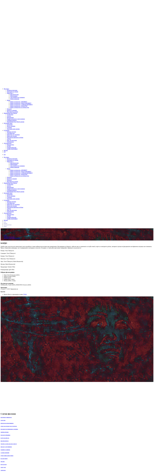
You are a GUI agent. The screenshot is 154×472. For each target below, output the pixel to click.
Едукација (6, 130)
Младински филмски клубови (15, 137)
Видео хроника (11, 126)
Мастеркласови (14, 94)
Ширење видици (11, 131)
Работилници (13, 96)
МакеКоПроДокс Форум (10, 113)
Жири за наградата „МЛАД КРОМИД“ (20, 103)
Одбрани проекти (12, 120)
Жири (8, 100)
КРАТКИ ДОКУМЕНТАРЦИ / (12, 238)
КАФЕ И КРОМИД (12, 149)
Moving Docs (10, 144)
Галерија (9, 127)
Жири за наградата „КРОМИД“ (18, 101)
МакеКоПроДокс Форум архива (15, 121)
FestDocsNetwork (11, 147)
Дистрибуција (7, 143)
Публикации (10, 141)
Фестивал (6, 88)
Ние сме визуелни (12, 140)
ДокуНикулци (11, 133)
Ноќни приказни (14, 99)
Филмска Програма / (9, 237)
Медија (6, 150)
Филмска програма (12, 90)
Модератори (10, 117)
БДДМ (9, 146)
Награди (9, 109)
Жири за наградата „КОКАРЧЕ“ (19, 106)
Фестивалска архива (12, 111)
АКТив (9, 139)
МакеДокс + (10, 93)
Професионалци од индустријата (16, 119)
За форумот (10, 114)
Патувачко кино (8, 123)
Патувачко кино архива (13, 129)
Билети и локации (12, 110)
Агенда (9, 116)
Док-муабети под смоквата (17, 97)
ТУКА (25, 294)
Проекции (9, 124)
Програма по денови (12, 91)
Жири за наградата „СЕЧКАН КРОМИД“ (21, 104)
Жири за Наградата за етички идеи (19, 107)
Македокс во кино (12, 136)
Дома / (5, 235)
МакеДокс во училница (13, 134)
